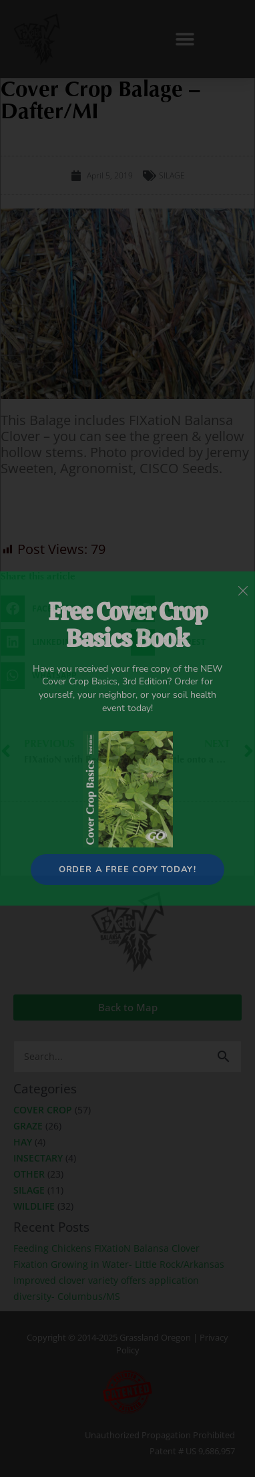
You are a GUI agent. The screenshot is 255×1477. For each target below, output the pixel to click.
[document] (127, 738)
